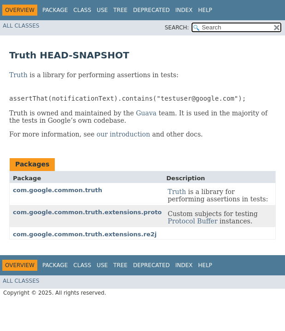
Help (205, 10)
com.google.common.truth (57, 190)
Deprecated (151, 10)
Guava (146, 113)
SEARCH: (177, 27)
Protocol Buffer (192, 221)
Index (184, 10)
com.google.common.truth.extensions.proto (87, 212)
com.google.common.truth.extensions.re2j (85, 234)
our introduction (123, 134)
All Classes (21, 26)
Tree (120, 10)
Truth (18, 75)
